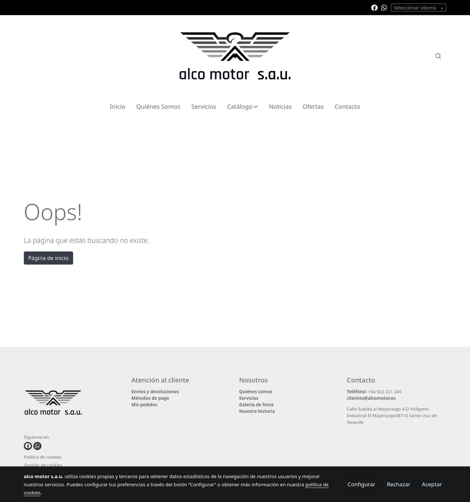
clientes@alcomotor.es (371, 398)
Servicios (248, 398)
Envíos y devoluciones (155, 392)
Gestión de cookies (43, 465)
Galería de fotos (256, 405)
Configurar (361, 484)
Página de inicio (48, 258)
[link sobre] (73, 404)
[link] (235, 56)
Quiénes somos (256, 392)
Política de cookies (43, 457)
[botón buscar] (438, 56)
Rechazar (398, 484)
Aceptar (432, 484)
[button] (242, 106)
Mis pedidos (145, 405)
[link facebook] (374, 7)
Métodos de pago (150, 398)
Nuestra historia (257, 411)
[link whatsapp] (384, 7)
